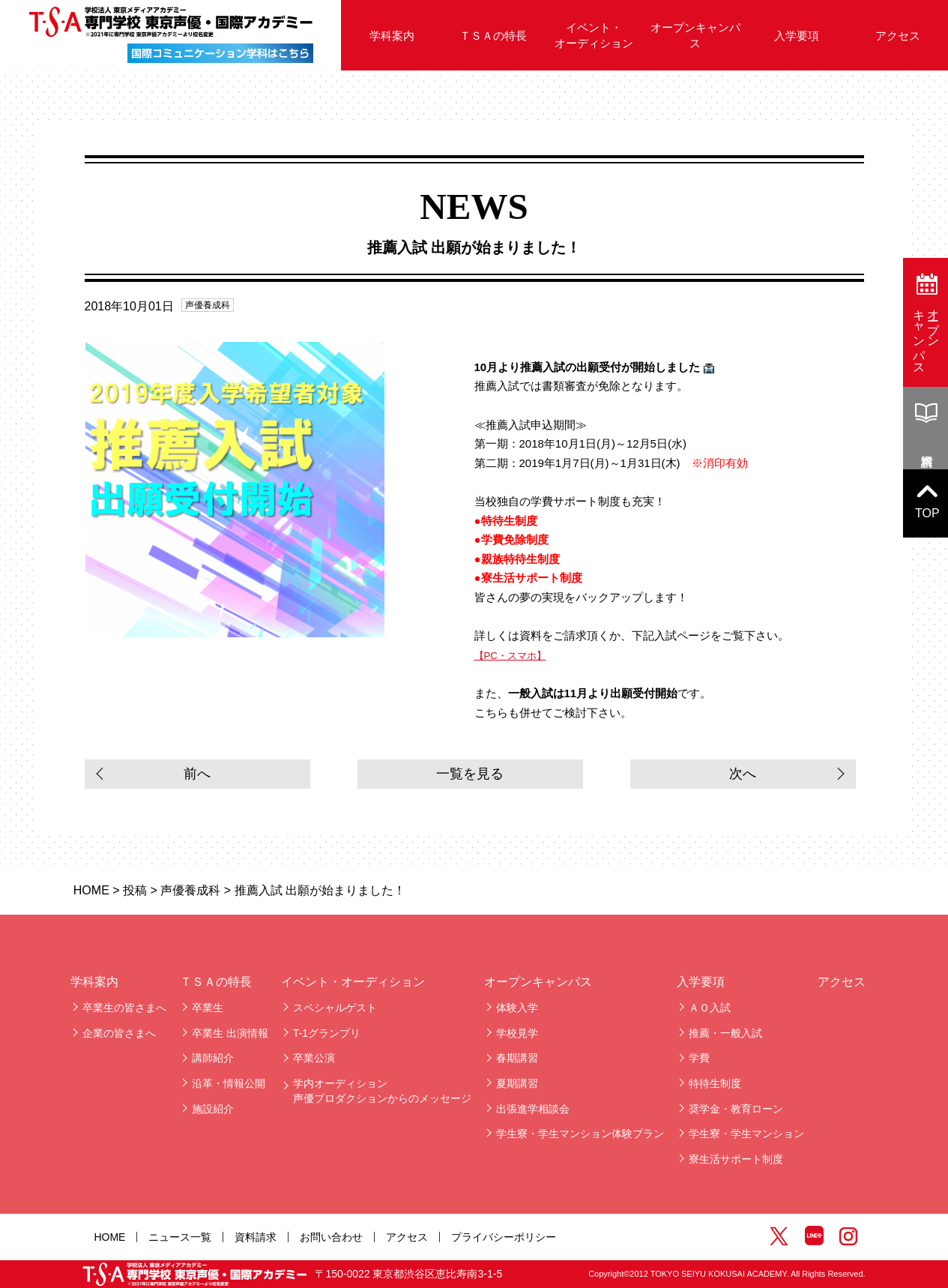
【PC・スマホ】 (510, 655)
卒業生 (207, 1008)
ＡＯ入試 (710, 1008)
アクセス (842, 981)
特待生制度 (715, 1083)
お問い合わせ (331, 1237)
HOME (91, 890)
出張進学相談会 (533, 1109)
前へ (197, 773)
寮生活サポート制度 (736, 1159)
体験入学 (517, 1008)
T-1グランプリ (326, 1033)
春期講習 (517, 1058)
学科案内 (391, 35)
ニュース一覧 (179, 1237)
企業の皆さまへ (119, 1033)
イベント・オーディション (594, 35)
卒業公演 (314, 1058)
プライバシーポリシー (503, 1237)
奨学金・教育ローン (736, 1109)
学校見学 (517, 1033)
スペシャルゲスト (335, 1008)
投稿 (135, 890)
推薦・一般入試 (725, 1033)
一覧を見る (470, 773)
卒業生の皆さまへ (124, 1008)
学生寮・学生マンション (746, 1134)
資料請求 (256, 1237)
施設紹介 (213, 1109)
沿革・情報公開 (228, 1083)
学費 (699, 1058)
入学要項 (796, 35)
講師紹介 (213, 1058)
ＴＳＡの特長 (493, 35)
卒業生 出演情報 (230, 1033)
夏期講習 (517, 1083)
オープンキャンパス (695, 35)
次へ (742, 773)
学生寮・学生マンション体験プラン (580, 1134)
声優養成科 (207, 305)
